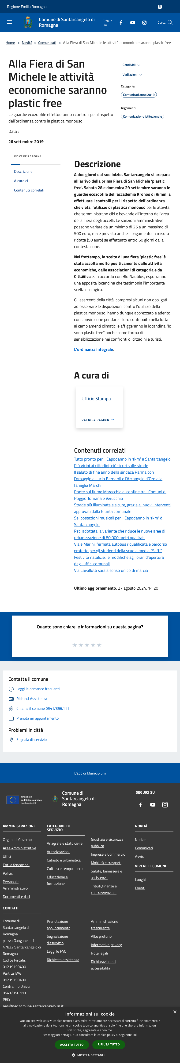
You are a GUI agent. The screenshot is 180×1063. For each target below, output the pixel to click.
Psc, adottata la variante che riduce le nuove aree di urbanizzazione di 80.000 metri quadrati (119, 534)
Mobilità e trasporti (106, 862)
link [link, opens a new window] (135, 1035)
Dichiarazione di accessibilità (103, 965)
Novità (27, 42)
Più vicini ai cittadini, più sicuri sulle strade (111, 465)
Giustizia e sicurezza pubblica (107, 842)
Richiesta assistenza (63, 959)
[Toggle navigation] (9, 22)
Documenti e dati (16, 896)
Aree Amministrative (19, 848)
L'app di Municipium (90, 773)
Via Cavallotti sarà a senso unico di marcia (111, 570)
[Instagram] (142, 22)
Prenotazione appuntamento (58, 925)
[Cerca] (170, 22)
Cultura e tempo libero (64, 868)
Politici (8, 873)
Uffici (7, 856)
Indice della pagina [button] (27, 156)
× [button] (174, 1012)
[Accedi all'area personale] (160, 6)
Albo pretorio (101, 936)
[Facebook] (119, 22)
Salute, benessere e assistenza (106, 874)
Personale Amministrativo (15, 885)
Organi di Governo (17, 839)
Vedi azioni (133, 75)
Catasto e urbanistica (64, 860)
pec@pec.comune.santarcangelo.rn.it (33, 1006)
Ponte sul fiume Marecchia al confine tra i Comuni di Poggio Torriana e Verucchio (120, 495)
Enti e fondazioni (16, 865)
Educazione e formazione (57, 880)
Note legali (99, 953)
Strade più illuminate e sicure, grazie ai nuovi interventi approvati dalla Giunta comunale (122, 508)
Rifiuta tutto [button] (109, 1044)
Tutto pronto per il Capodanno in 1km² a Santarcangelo (122, 459)
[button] (90, 1055)
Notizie (140, 839)
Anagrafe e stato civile (64, 843)
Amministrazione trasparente (104, 925)
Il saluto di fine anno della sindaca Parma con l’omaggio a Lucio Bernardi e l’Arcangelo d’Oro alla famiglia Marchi (118, 478)
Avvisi (140, 856)
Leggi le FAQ (57, 951)
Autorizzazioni (58, 851)
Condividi (132, 65)
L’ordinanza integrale (93, 349)
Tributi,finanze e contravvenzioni (104, 889)
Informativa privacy (106, 945)
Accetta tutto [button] (72, 1045)
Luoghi (140, 879)
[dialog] (90, 1035)
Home (10, 42)
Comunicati (47, 42)
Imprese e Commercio (108, 854)
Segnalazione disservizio (57, 939)
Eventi (140, 888)
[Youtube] (130, 22)
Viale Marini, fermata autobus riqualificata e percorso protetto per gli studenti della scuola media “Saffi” (120, 547)
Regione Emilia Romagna (27, 6)
